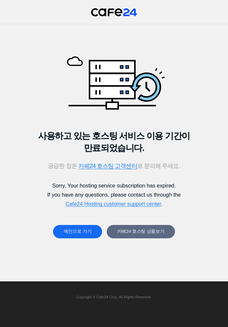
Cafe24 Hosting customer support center (113, 204)
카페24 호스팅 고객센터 (107, 165)
